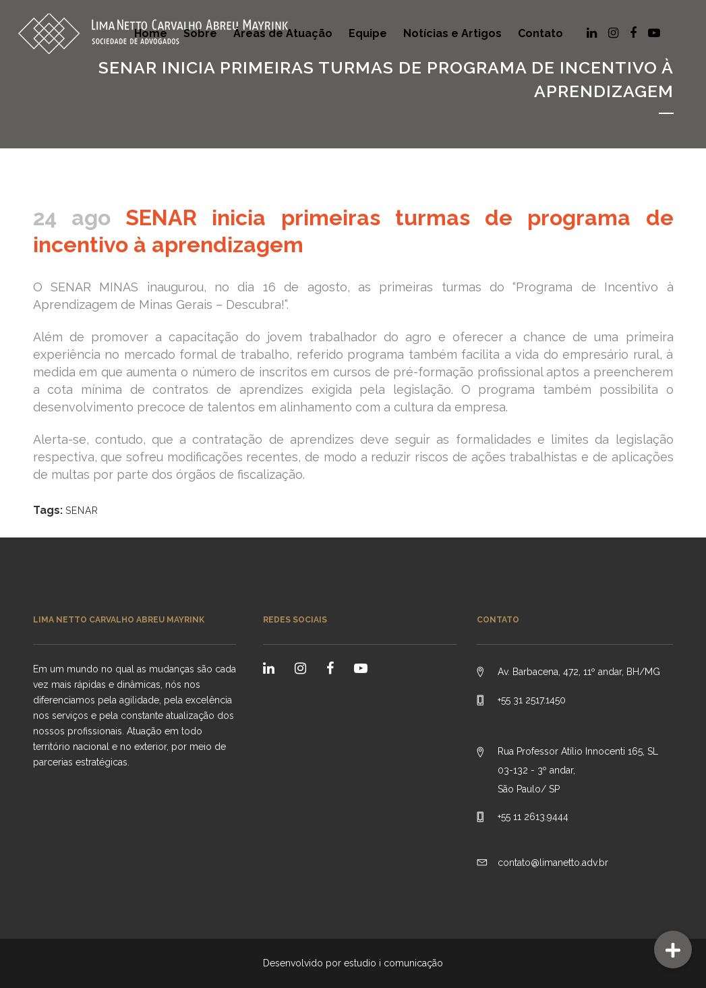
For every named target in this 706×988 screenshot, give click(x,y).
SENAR (81, 510)
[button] (673, 949)
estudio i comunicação (393, 963)
